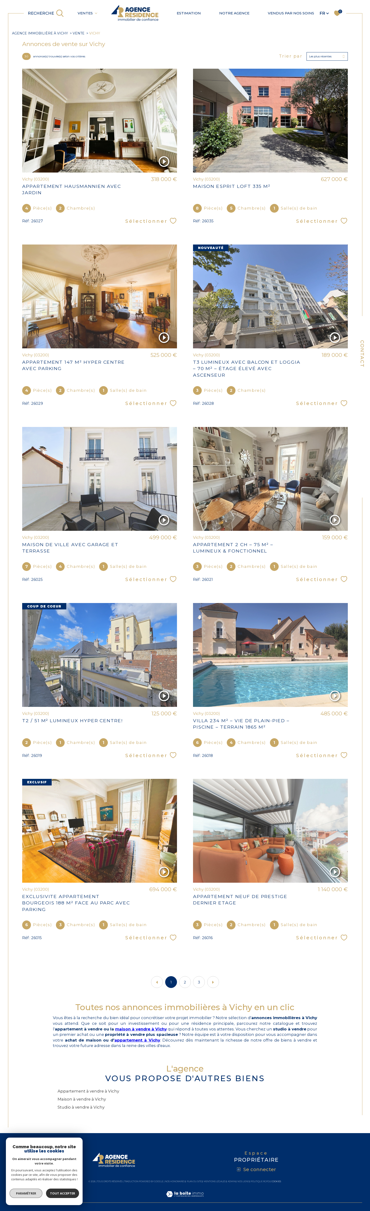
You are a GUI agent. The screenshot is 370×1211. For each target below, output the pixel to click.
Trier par (291, 56)
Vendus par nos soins (291, 13)
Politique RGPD (260, 1181)
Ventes (85, 13)
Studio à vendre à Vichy (81, 1107)
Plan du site (194, 1181)
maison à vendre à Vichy (141, 1029)
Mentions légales (215, 1181)
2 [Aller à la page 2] (185, 982)
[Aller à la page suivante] (213, 982)
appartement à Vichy (137, 1040)
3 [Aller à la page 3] (199, 982)
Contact (362, 353)
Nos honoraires (175, 1181)
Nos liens (243, 1181)
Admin (231, 1181)
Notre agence (234, 13)
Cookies (276, 1181)
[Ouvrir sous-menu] (96, 13)
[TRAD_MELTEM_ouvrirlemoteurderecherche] (46, 13)
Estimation (189, 13)
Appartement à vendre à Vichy (88, 1091)
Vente (78, 33)
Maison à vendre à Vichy (82, 1099)
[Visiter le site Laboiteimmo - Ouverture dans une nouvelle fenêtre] (185, 1199)
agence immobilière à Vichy (40, 33)
